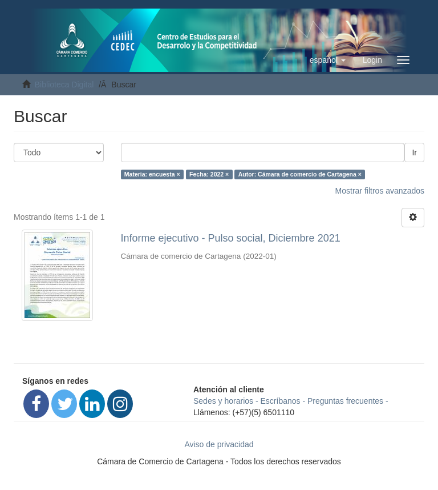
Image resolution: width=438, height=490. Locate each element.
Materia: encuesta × (152, 174)
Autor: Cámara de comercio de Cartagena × (300, 174)
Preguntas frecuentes (345, 400)
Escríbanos (281, 400)
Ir (414, 152)
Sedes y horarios (223, 400)
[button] (327, 60)
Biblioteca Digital (64, 84)
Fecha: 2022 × (209, 174)
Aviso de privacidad (218, 444)
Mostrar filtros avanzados (379, 190)
